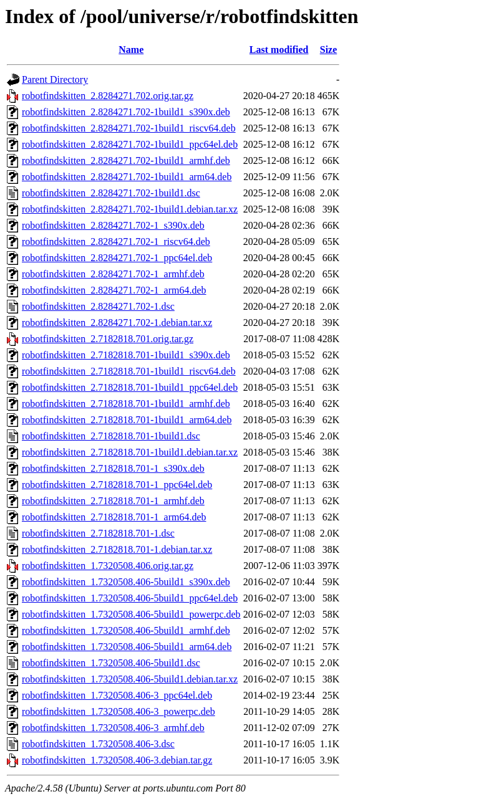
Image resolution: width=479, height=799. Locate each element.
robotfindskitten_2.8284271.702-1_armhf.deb (113, 274)
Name (131, 49)
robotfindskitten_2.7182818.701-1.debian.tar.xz (117, 549)
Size (328, 49)
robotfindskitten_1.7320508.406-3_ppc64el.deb (117, 695)
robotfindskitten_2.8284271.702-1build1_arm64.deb (126, 176)
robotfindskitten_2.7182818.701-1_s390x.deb (113, 468)
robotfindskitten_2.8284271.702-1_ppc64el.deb (117, 257)
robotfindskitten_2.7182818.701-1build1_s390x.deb (126, 355)
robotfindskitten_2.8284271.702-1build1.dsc (111, 193)
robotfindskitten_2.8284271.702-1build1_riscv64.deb (129, 128)
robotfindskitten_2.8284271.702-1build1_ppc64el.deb (130, 144)
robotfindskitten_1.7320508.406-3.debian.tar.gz (117, 760)
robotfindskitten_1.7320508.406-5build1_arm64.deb (126, 646)
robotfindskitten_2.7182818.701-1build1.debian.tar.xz (130, 452)
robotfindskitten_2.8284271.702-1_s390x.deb (113, 225)
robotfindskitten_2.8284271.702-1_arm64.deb (114, 290)
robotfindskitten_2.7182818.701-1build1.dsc (111, 436)
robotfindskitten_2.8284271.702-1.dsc (98, 306)
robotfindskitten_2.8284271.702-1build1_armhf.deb (126, 160)
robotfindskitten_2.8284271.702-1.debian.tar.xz (117, 322)
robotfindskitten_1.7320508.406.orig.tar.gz (107, 565)
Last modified (279, 49)
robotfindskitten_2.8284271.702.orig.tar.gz (107, 95)
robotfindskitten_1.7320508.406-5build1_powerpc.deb (131, 614)
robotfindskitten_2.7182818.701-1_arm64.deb (114, 517)
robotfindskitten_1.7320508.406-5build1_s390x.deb (126, 582)
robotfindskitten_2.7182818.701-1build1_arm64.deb (126, 419)
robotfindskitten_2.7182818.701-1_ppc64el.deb (117, 484)
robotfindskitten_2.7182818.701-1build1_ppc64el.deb (130, 387)
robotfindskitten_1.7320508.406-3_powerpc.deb (118, 711)
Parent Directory (55, 79)
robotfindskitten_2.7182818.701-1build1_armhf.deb (126, 403)
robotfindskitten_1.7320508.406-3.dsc (98, 744)
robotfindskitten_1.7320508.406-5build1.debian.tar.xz (130, 679)
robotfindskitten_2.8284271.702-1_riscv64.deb (116, 241)
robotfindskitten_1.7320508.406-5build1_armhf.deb (126, 630)
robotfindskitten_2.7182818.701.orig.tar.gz (107, 338)
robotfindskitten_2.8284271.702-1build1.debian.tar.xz (130, 209)
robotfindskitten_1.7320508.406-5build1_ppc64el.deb (130, 598)
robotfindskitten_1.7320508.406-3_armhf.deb (113, 727)
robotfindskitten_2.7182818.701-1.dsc (98, 533)
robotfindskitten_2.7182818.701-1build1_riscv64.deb (129, 371)
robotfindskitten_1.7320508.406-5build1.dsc (111, 663)
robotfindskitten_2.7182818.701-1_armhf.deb (113, 500)
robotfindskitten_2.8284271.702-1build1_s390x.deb (126, 112)
